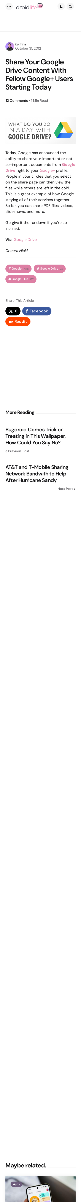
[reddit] (17, 321)
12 (17, 100)
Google (20, 269)
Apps (16, 1184)
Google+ (47, 170)
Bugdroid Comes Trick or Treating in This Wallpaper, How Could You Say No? (35, 436)
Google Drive (25, 239)
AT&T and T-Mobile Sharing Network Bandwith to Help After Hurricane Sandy (36, 473)
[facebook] (36, 311)
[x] (13, 311)
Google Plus (22, 279)
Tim (23, 44)
